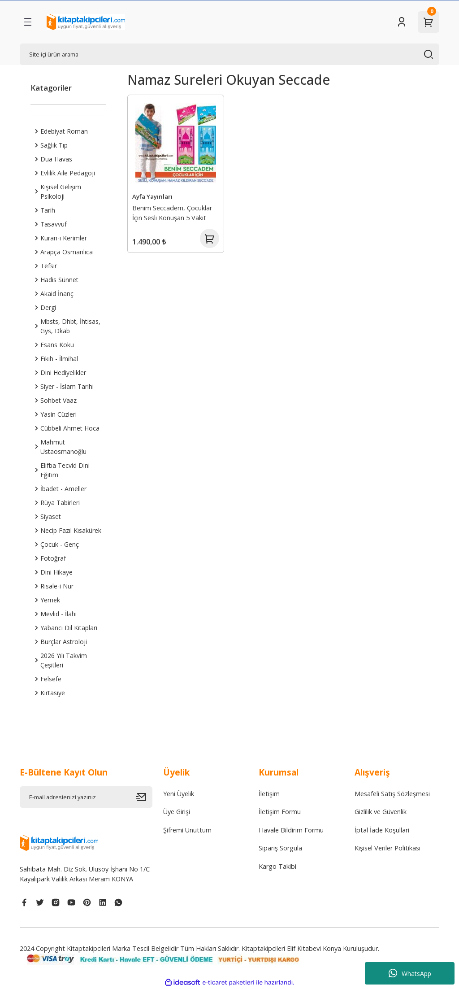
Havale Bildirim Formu (291, 830)
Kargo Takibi (277, 866)
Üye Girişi (176, 811)
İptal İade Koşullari (382, 830)
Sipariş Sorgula (280, 848)
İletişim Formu (280, 811)
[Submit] (144, 797)
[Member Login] (401, 22)
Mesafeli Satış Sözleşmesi (392, 793)
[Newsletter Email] (86, 797)
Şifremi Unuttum (187, 830)
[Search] (229, 54)
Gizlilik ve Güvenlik (381, 811)
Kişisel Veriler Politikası (387, 848)
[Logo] (86, 22)
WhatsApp (410, 973)
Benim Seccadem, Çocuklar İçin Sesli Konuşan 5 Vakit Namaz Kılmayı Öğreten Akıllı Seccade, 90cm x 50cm (175, 213)
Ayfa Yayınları (153, 196)
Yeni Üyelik (178, 793)
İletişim (269, 793)
